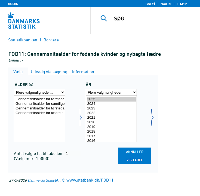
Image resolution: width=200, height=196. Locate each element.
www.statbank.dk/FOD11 (90, 179)
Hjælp (182, 4)
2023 (111, 108)
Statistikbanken (22, 39)
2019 (111, 127)
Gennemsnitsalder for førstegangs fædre (39, 108)
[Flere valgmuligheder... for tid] (111, 92)
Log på (150, 4)
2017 (111, 136)
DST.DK (13, 3)
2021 (111, 117)
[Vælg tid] (111, 119)
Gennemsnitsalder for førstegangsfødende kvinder (39, 99)
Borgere (51, 39)
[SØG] (155, 18)
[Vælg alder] (39, 119)
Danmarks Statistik (43, 180)
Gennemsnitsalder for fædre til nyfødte (39, 113)
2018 (111, 131)
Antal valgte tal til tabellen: (39, 153)
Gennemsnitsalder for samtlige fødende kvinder (39, 104)
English (166, 4)
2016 (111, 141)
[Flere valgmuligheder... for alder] (39, 92)
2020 (111, 122)
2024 (111, 104)
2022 (111, 113)
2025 (111, 99)
